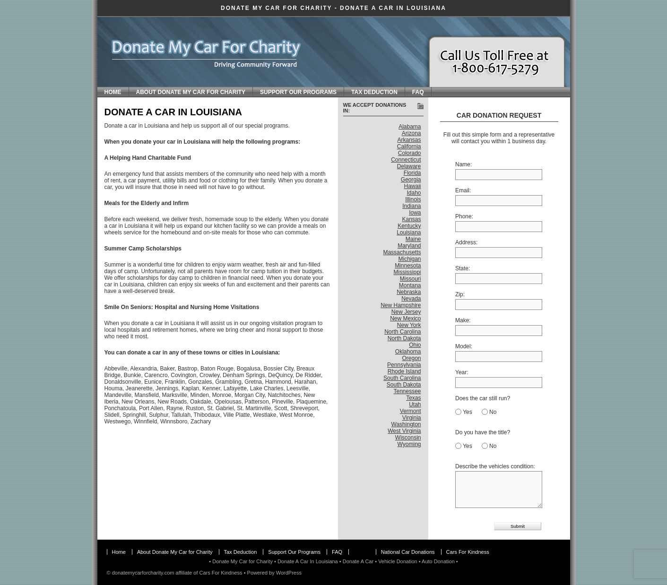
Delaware (409, 166)
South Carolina (402, 378)
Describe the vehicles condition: (495, 466)
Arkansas (409, 140)
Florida (412, 173)
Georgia (411, 179)
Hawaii (412, 186)
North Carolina (402, 331)
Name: (463, 164)
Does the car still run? (482, 398)
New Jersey (406, 312)
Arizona (411, 133)
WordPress (289, 573)
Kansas (411, 219)
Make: (463, 320)
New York (409, 325)
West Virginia (404, 431)
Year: (461, 372)
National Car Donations (408, 552)
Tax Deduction (374, 92)
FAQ (418, 92)
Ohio (415, 345)
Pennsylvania (404, 364)
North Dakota (404, 338)
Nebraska (409, 292)
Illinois (413, 199)
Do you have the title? (482, 432)
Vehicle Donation (397, 561)
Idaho (414, 192)
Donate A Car (358, 561)
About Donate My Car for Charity (191, 92)
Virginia (411, 417)
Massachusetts (402, 252)
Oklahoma (408, 351)
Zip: (460, 294)
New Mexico (405, 318)
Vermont (410, 411)
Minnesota (408, 265)
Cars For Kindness (467, 552)
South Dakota (404, 384)
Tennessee (407, 391)
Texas (413, 398)
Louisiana (409, 232)
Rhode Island (404, 371)
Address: (466, 242)
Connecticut (406, 159)
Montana (410, 285)
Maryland (409, 245)
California (409, 146)
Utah (415, 404)
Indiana (411, 206)
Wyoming (409, 444)
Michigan (409, 259)
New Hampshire (401, 305)
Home (112, 92)
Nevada (411, 298)
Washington (406, 424)
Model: (463, 346)
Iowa (415, 212)
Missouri (410, 278)
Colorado (409, 153)
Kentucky (409, 226)
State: (462, 268)
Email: (463, 190)
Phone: (464, 216)
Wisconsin (408, 437)
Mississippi (407, 272)
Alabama (409, 126)
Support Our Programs (298, 92)
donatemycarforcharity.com (143, 573)
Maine (413, 239)
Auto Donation (438, 561)
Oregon (411, 358)
